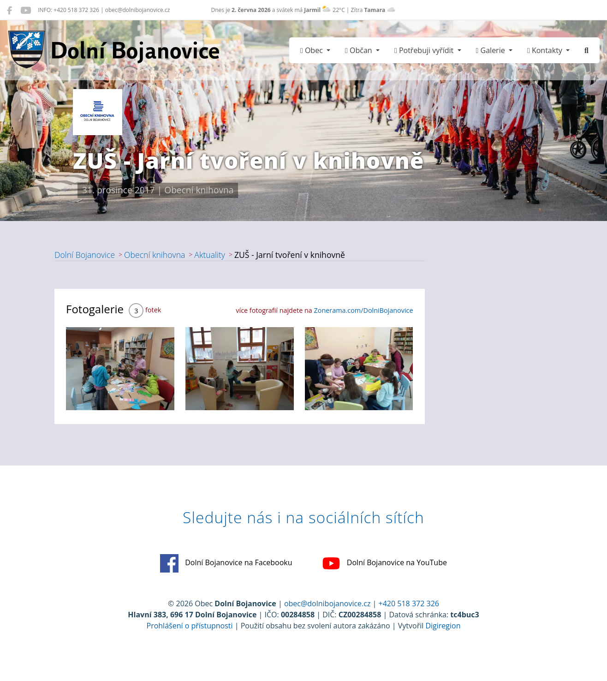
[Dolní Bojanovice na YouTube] (25, 10)
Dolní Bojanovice (84, 254)
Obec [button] (312, 50)
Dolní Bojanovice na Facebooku (226, 563)
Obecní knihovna (154, 254)
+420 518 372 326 (409, 603)
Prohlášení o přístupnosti (190, 626)
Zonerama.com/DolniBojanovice (363, 310)
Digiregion (442, 626)
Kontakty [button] (545, 50)
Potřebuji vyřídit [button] (425, 50)
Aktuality (209, 254)
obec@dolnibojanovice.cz (327, 603)
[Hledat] (586, 50)
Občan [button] (359, 50)
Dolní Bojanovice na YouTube (384, 563)
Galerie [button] (491, 50)
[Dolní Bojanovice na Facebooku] (9, 10)
